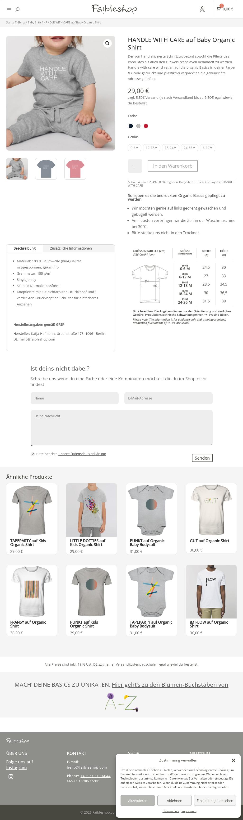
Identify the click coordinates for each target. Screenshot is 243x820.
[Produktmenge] (135, 166)
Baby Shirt (34, 22)
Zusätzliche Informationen (71, 248)
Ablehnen (174, 800)
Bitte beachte (68, 454)
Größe (133, 137)
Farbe (132, 116)
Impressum (189, 811)
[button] (233, 760)
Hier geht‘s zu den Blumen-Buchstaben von (170, 684)
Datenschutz (171, 811)
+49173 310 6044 (95, 776)
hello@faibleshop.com (87, 767)
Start (9, 22)
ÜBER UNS (16, 753)
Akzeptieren (137, 800)
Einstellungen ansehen (215, 800)
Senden (202, 458)
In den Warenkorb (172, 166)
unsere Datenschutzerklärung (82, 454)
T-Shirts (20, 22)
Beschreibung (25, 248)
